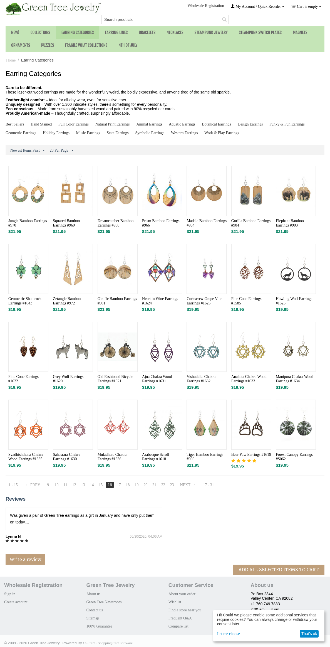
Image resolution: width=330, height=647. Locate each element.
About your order (181, 594)
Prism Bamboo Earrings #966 (161, 223)
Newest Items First (27, 150)
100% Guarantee (99, 626)
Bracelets (147, 32)
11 (65, 485)
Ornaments (20, 45)
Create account (16, 602)
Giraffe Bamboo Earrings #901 (117, 301)
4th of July (128, 45)
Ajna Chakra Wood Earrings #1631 (157, 379)
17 (119, 485)
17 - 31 (208, 485)
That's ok (309, 633)
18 (128, 485)
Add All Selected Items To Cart (279, 569)
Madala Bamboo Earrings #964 (207, 223)
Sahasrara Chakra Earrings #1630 (66, 456)
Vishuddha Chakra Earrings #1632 (201, 379)
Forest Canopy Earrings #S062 (294, 456)
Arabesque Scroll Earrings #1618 (155, 456)
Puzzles (47, 45)
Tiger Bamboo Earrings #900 (205, 456)
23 (172, 485)
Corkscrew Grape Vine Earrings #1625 (204, 301)
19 (137, 485)
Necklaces (175, 32)
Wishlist (174, 602)
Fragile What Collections (86, 45)
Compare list (178, 626)
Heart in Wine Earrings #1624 (160, 301)
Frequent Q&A (180, 618)
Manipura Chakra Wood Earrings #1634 (294, 379)
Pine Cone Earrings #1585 (246, 301)
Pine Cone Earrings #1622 (23, 379)
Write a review (25, 559)
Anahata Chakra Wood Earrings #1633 (249, 379)
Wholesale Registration (206, 6)
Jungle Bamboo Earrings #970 (27, 223)
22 (163, 485)
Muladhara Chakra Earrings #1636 (112, 456)
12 (74, 485)
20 (146, 485)
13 (83, 485)
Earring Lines (116, 32)
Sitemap (92, 618)
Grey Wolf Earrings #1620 (68, 379)
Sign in (9, 594)
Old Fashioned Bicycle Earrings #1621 (115, 379)
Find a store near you (184, 610)
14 (92, 485)
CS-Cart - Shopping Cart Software (108, 643)
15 (101, 485)
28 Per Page (61, 150)
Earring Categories (77, 32)
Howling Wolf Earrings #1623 (294, 301)
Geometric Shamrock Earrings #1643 (24, 301)
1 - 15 (13, 485)
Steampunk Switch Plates (260, 32)
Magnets (300, 32)
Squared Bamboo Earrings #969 (66, 223)
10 (57, 485)
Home (11, 60)
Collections (40, 32)
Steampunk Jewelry (211, 32)
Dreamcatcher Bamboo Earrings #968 (115, 223)
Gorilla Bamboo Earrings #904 (251, 223)
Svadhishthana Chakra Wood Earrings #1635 (25, 456)
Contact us (94, 610)
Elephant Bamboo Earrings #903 (290, 223)
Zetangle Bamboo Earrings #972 (67, 301)
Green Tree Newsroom (104, 602)
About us (93, 594)
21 (155, 485)
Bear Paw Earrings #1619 (251, 454)
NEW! (15, 32)
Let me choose (228, 634)
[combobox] (165, 19)
